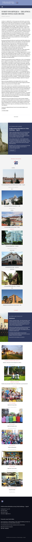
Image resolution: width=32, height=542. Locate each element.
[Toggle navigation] (3, 6)
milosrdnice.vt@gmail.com (6, 513)
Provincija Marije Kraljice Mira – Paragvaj (12, 286)
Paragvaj (12, 269)
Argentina (12, 250)
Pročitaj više (12, 150)
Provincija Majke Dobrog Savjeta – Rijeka (12, 227)
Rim (12, 288)
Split (12, 189)
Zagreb (13, 167)
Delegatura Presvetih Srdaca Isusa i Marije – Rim (12, 305)
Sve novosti (16, 116)
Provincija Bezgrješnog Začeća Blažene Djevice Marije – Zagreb (13, 184)
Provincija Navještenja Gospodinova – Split (12, 206)
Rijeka (12, 210)
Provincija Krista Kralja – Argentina (12, 267)
